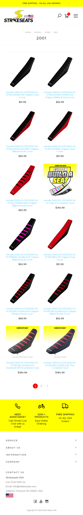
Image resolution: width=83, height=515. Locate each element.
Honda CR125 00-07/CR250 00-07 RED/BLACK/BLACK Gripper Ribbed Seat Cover (60, 311)
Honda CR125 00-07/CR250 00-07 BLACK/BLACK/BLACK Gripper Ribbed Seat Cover (60, 95)
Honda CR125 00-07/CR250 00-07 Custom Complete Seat (60, 201)
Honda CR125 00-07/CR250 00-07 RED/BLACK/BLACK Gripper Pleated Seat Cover (22, 311)
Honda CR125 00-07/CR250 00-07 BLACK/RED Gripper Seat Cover (60, 149)
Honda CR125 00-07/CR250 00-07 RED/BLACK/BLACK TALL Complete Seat (60, 365)
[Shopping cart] (67, 16)
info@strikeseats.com (24, 486)
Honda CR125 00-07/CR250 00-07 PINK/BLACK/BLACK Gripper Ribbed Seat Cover (22, 257)
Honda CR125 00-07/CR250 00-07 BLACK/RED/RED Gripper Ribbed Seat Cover (22, 203)
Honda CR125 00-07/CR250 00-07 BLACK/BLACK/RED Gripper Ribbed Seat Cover (22, 149)
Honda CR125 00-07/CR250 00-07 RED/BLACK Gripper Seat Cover (60, 257)
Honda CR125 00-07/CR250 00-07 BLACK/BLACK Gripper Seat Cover (22, 95)
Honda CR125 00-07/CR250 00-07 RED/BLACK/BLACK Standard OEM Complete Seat (22, 365)
